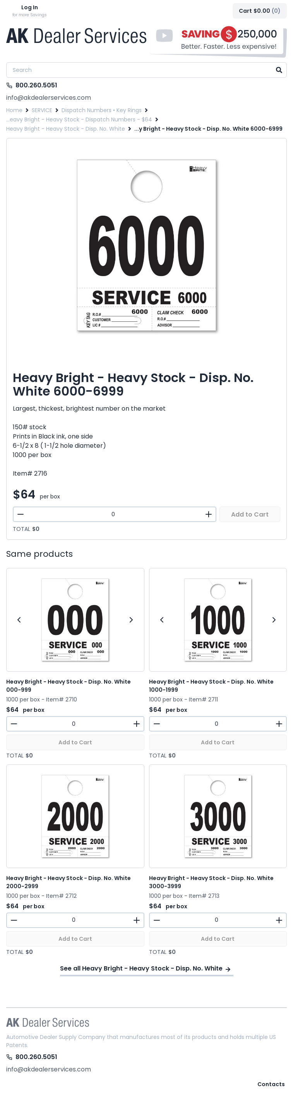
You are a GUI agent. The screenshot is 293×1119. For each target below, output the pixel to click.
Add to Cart (250, 514)
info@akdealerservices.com (48, 97)
